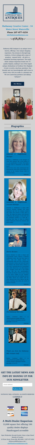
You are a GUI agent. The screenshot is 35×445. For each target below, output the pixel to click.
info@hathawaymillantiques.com (17, 35)
